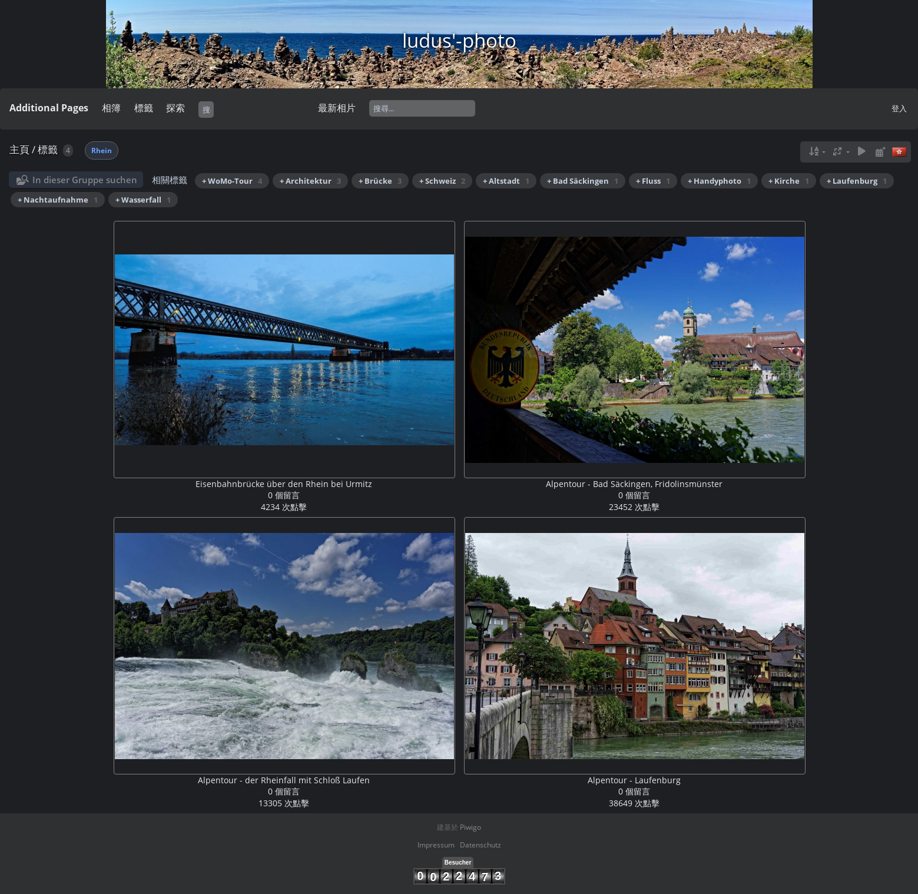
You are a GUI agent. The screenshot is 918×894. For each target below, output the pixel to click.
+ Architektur (310, 181)
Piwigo (470, 827)
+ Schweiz (442, 181)
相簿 (111, 107)
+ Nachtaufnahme (58, 199)
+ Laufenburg (857, 181)
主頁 (19, 149)
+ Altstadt (506, 181)
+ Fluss (653, 181)
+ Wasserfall (143, 199)
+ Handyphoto (719, 181)
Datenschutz (480, 845)
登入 (899, 108)
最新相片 (337, 107)
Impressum (436, 845)
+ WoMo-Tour (232, 181)
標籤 (143, 107)
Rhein (101, 150)
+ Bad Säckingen (582, 181)
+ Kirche (788, 181)
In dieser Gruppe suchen (84, 180)
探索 (175, 107)
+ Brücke (380, 181)
